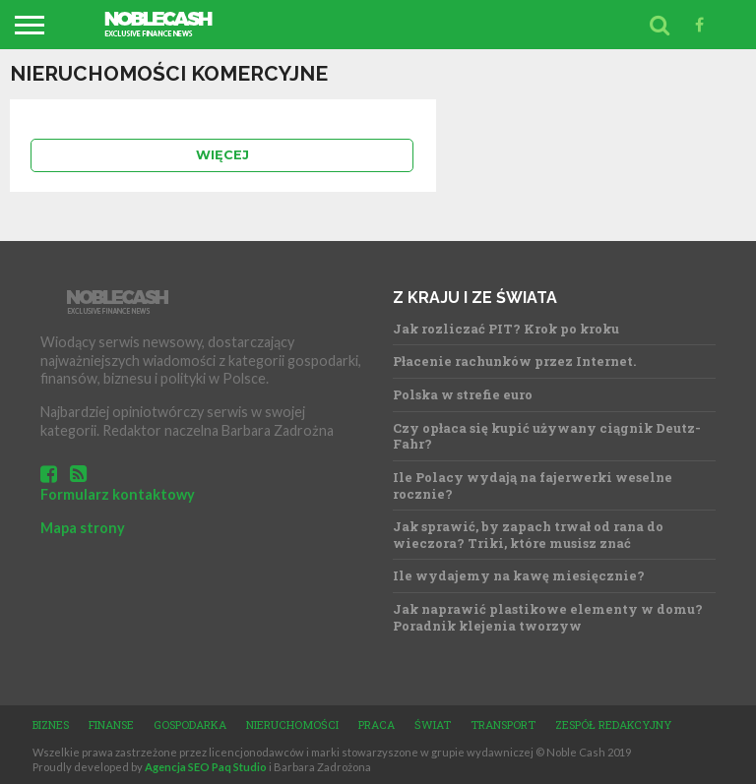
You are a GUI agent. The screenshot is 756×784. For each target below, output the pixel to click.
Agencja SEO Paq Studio (206, 766)
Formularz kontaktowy (117, 494)
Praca (376, 724)
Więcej (222, 155)
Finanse (111, 724)
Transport (503, 724)
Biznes (50, 724)
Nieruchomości (292, 724)
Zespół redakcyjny (613, 724)
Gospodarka (190, 724)
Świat (432, 724)
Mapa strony (82, 527)
